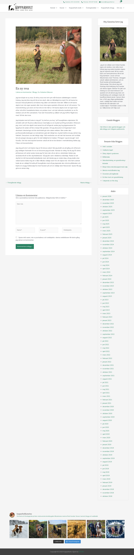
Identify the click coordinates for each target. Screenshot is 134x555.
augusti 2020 (107, 420)
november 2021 (108, 369)
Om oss (120, 8)
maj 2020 (106, 431)
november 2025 (108, 203)
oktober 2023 (107, 289)
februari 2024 (107, 276)
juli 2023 (105, 300)
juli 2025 (105, 217)
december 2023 (108, 282)
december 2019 (108, 448)
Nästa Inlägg (85, 183)
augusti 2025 (107, 213)
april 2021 (106, 393)
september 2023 (109, 293)
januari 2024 (107, 279)
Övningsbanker (92, 8)
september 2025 (109, 210)
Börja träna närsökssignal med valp (115, 167)
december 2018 (108, 489)
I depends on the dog (110, 181)
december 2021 (108, 365)
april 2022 (106, 351)
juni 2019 (106, 469)
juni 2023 (106, 303)
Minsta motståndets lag (111, 170)
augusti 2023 (107, 296)
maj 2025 (106, 224)
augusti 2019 (107, 462)
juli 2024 (105, 258)
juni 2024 (106, 262)
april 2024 (106, 269)
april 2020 (106, 434)
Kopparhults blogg (107, 8)
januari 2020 (107, 444)
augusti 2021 (107, 379)
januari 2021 (107, 403)
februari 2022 (107, 358)
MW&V (81, 552)
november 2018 (108, 493)
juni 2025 (106, 220)
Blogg (35, 92)
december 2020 (108, 406)
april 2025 (106, 227)
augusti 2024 (107, 255)
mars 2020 (106, 438)
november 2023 (108, 286)
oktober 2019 (107, 455)
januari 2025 (107, 238)
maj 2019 (106, 472)
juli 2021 (105, 382)
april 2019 (106, 475)
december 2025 (108, 200)
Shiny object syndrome (111, 153)
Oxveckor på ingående (110, 174)
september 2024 (109, 251)
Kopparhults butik (76, 8)
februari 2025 (107, 234)
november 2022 (108, 327)
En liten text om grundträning (113, 177)
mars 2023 (106, 313)
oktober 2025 (107, 207)
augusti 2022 (107, 338)
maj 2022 (106, 348)
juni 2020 (106, 427)
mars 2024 (106, 272)
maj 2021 (106, 389)
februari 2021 (107, 400)
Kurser (63, 8)
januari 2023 (107, 320)
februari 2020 (107, 441)
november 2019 (108, 451)
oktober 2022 (107, 331)
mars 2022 (106, 355)
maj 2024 (106, 265)
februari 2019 (107, 482)
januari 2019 (107, 486)
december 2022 (108, 324)
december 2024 (108, 241)
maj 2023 (106, 307)
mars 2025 (106, 231)
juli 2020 (105, 424)
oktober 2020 (107, 413)
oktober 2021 (107, 372)
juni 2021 (106, 386)
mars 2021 (106, 396)
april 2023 (106, 310)
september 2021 (109, 376)
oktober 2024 (107, 248)
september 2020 (109, 417)
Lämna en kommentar (23, 92)
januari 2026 (107, 196)
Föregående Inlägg (13, 183)
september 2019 (109, 458)
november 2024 (108, 244)
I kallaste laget (108, 150)
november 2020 (108, 410)
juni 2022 (106, 344)
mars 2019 (106, 479)
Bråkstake (106, 157)
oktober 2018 (107, 496)
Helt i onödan (107, 147)
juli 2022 (105, 341)
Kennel (53, 8)
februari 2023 (107, 317)
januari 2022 (107, 362)
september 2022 (109, 334)
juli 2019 (105, 465)
